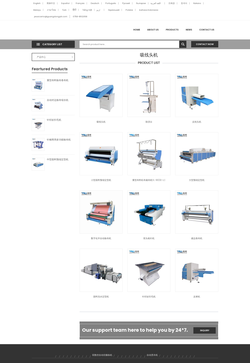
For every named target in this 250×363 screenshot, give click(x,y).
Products (172, 29)
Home (136, 29)
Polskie (129, 9)
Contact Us (206, 29)
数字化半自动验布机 (101, 238)
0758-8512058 (80, 16)
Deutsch (95, 3)
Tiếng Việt (87, 9)
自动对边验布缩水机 (57, 100)
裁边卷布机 (196, 238)
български (141, 3)
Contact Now (205, 44)
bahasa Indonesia (148, 9)
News (189, 29)
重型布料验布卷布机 (57, 80)
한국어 (184, 3)
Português (110, 3)
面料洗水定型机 (101, 296)
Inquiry (204, 330)
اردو (98, 9)
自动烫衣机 (152, 355)
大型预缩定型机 (197, 180)
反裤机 (196, 296)
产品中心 (55, 57)
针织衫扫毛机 (54, 119)
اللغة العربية (156, 3)
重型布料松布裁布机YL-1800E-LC (148, 180)
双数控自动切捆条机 (102, 355)
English (36, 3)
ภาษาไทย (51, 9)
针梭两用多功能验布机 (59, 139)
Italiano (197, 3)
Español (65, 3)
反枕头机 (196, 121)
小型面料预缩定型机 (101, 180)
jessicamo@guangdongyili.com (50, 16)
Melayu (37, 9)
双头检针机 (148, 238)
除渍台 (149, 121)
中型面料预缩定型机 (57, 159)
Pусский (126, 3)
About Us (153, 29)
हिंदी (74, 9)
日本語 (172, 3)
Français (80, 3)
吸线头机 (101, 121)
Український (113, 9)
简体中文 (51, 3)
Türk (64, 9)
